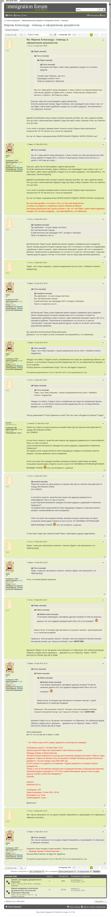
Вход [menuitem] (104, 15)
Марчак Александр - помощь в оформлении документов (41, 25)
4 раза (19, 433)
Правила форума (11, 30)
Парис (8, 156)
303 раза (20, 167)
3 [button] (88, 35)
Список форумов (13, 20)
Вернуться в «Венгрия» (15, 901)
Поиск (99, 9)
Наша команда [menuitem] (74, 907)
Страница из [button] (74, 34)
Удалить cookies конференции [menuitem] (94, 907)
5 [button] (94, 35)
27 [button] (102, 35)
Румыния (14, 885)
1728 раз (20, 169)
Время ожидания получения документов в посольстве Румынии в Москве (24, 890)
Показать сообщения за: (27, 871)
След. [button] (105, 34)
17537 (16, 160)
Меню (10, 15)
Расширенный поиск (104, 9)
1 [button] (82, 35)
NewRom (74, 889)
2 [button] (85, 35)
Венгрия (65, 20)
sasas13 (8, 423)
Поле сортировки (60, 871)
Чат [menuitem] (25, 15)
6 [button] (97, 35)
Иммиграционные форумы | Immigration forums (41, 20)
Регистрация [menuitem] (94, 15)
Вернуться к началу (104, 138)
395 (15, 427)
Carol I (13, 884)
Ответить (9, 34)
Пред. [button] (79, 34)
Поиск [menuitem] (18, 15)
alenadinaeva (75, 880)
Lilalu (13, 894)
